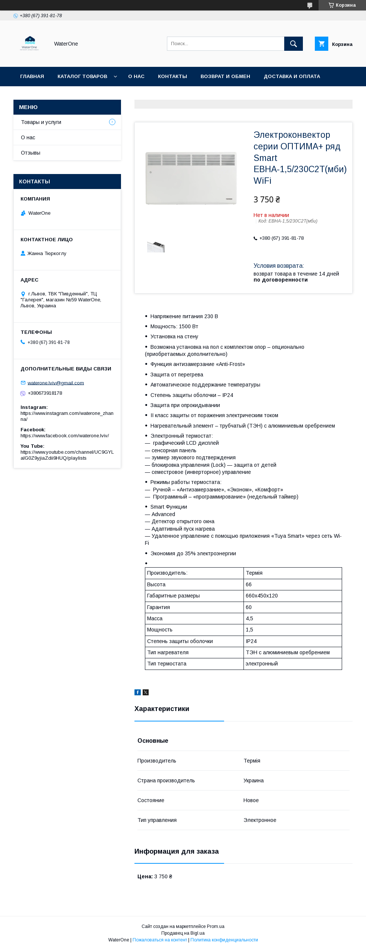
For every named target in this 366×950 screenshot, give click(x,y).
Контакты (172, 76)
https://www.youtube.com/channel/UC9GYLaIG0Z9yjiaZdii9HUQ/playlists (67, 455)
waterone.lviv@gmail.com (56, 382)
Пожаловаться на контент (160, 940)
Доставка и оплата (292, 76)
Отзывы (30, 153)
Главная (32, 76)
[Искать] (293, 44)
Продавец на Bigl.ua (183, 933)
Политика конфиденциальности (224, 940)
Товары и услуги (41, 122)
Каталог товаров (82, 76)
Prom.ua (215, 926)
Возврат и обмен (225, 76)
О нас (136, 76)
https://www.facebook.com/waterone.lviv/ (65, 435)
